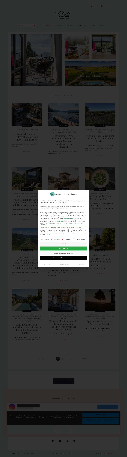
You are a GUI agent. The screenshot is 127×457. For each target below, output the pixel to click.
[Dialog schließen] (86, 192)
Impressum (81, 264)
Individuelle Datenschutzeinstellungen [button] (63, 258)
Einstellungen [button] (60, 221)
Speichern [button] (63, 244)
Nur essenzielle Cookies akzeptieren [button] (63, 253)
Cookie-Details (46, 264)
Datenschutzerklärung (69, 218)
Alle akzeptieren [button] (63, 248)
